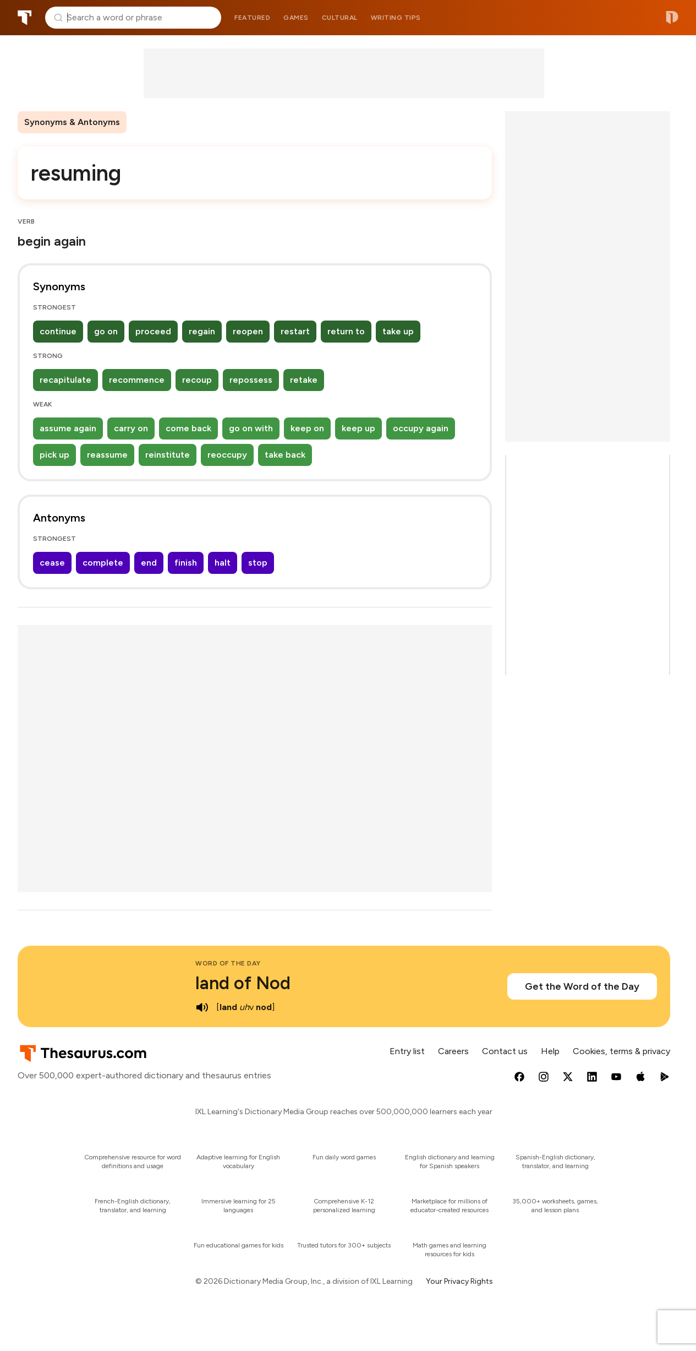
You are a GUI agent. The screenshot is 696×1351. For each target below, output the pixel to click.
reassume (107, 454)
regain (202, 331)
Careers (453, 1051)
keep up (358, 428)
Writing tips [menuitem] (396, 17)
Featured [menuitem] (252, 17)
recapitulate (65, 380)
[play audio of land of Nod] (202, 1007)
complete (103, 562)
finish (185, 562)
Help (550, 1051)
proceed (153, 331)
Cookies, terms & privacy (621, 1051)
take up (398, 331)
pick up (54, 454)
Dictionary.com (672, 17)
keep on (307, 428)
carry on (131, 428)
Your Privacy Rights (459, 1281)
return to (346, 331)
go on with (251, 428)
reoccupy (227, 454)
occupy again (420, 428)
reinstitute (167, 454)
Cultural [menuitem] (340, 17)
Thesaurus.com (25, 17)
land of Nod (243, 983)
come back (188, 428)
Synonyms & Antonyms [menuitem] (72, 122)
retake (303, 380)
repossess (250, 380)
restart (295, 331)
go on (106, 331)
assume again (68, 428)
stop (257, 562)
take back (285, 454)
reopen (248, 331)
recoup (197, 380)
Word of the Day (228, 963)
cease (52, 562)
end (149, 562)
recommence (137, 380)
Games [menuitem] (296, 17)
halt (223, 562)
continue (58, 331)
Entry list (407, 1051)
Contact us (505, 1051)
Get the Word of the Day (582, 986)
